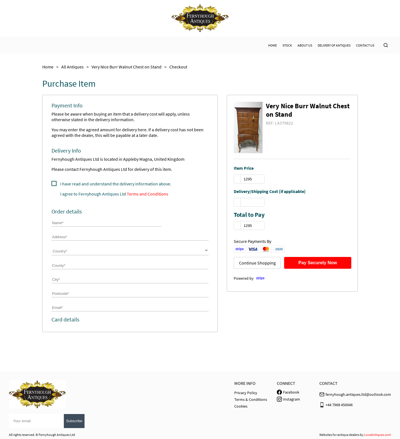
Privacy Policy (245, 392)
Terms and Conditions (147, 194)
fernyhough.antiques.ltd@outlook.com (358, 394)
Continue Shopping (257, 263)
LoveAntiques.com (377, 435)
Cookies (240, 406)
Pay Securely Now (317, 262)
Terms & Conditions (250, 399)
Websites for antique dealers (339, 435)
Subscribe (74, 421)
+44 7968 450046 (339, 404)
